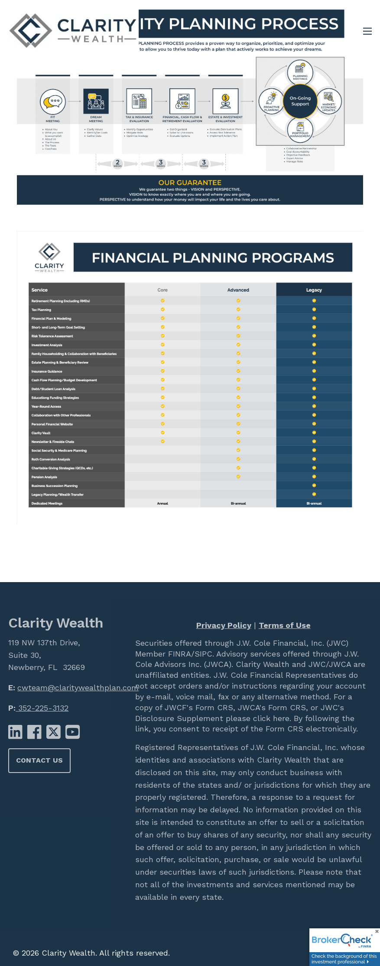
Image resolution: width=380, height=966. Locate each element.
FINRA (178, 653)
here (279, 718)
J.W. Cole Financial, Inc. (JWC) (291, 642)
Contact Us (39, 760)
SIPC (203, 653)
